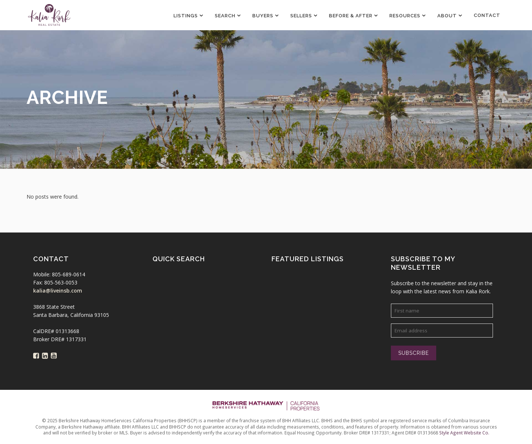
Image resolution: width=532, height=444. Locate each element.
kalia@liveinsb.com (57, 290)
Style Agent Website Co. (464, 433)
